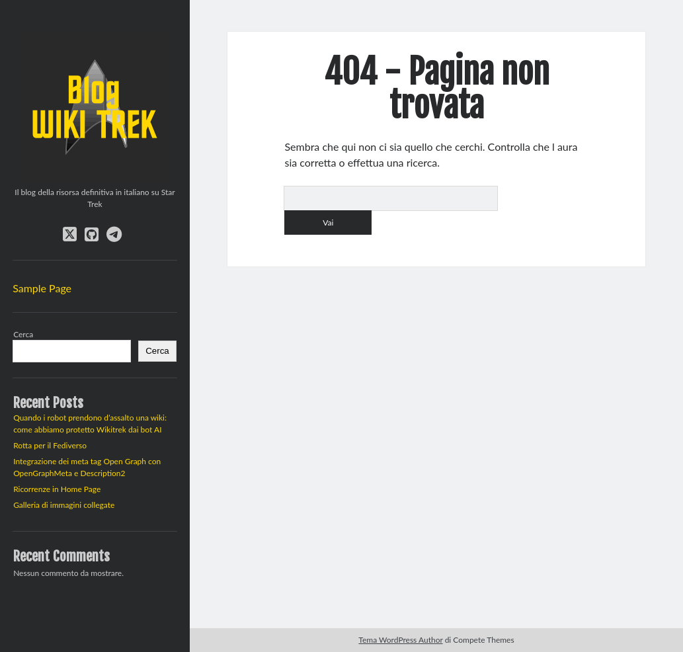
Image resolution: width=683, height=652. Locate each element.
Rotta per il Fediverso (50, 445)
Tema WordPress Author (400, 640)
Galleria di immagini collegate (63, 505)
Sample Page (42, 288)
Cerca (23, 334)
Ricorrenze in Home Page (56, 489)
